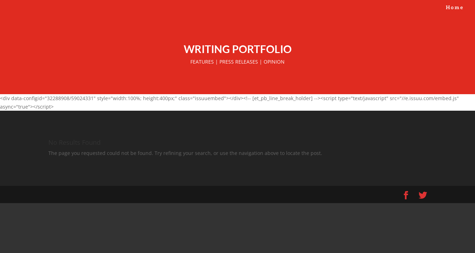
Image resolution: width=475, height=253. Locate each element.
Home (455, 8)
